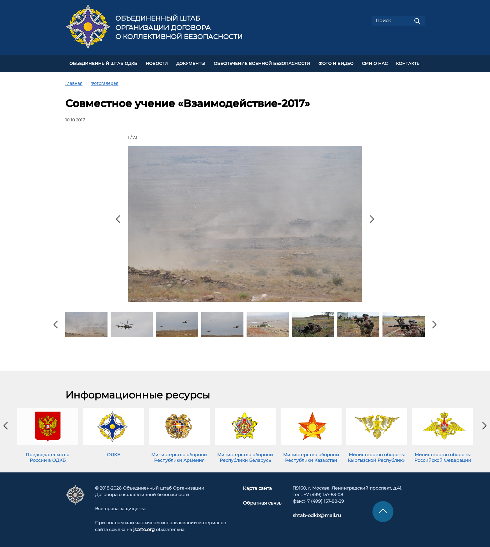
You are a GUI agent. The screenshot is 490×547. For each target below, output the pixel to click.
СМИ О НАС (375, 63)
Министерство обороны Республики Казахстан (311, 456)
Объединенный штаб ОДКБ (103, 63)
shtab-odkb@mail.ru (314, 514)
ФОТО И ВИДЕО (335, 63)
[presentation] (118, 217)
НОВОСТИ (157, 63)
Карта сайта (258, 487)
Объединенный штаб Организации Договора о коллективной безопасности (178, 27)
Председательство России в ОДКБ (47, 456)
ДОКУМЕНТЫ (190, 63)
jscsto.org (144, 528)
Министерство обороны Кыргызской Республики (377, 456)
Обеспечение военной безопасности (262, 63)
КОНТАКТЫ (408, 63)
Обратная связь (262, 501)
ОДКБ (113, 453)
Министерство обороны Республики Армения (179, 456)
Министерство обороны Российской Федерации (442, 456)
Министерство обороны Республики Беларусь (245, 456)
